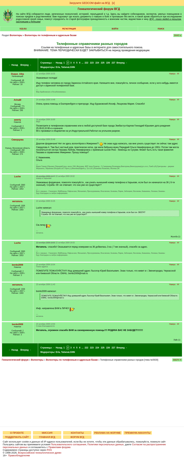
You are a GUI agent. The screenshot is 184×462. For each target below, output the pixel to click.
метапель (17, 201)
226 (108, 62)
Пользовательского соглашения (68, 444)
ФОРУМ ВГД (77, 437)
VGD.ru (23, 29)
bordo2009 (17, 265)
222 (86, 62)
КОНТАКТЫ (77, 432)
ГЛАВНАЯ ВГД (47, 437)
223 (92, 62)
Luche (17, 176)
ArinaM (17, 100)
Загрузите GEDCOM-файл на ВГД (89, 2)
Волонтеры (16, 35)
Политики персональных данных (105, 444)
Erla (58, 67)
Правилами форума (59, 447)
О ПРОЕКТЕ (17, 432)
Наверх (172, 74)
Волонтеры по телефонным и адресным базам (50, 35)
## (178, 74)
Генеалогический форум (15, 360)
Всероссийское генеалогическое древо (39, 452)
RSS (49, 450)
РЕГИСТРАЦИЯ (69, 29)
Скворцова (17, 139)
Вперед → (25, 65)
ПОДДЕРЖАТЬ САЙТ (17, 437)
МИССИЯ (47, 432)
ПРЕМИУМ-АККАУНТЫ (137, 432)
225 (103, 62)
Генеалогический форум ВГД (99, 8)
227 (113, 62)
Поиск (161, 29)
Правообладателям (19, 455)
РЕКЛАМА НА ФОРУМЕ (107, 432)
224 (97, 62)
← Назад (13, 65)
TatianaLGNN (68, 67)
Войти (115, 29)
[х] (113, 2)
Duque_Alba (17, 74)
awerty (17, 120)
